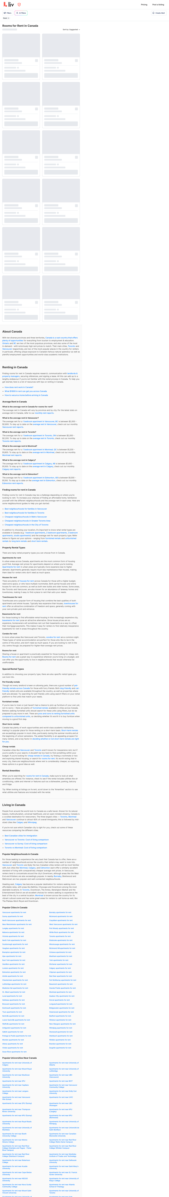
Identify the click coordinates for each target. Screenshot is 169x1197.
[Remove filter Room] (8, 18)
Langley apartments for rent (13, 640)
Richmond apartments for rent (60, 628)
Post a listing (158, 4)
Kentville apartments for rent (13, 728)
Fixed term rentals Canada (59, 1105)
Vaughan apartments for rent (13, 660)
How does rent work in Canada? (19, 99)
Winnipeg (32, 534)
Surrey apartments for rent (12, 628)
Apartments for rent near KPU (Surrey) (17, 828)
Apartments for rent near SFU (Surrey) (17, 815)
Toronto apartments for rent (60, 648)
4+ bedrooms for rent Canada (60, 1083)
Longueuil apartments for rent (60, 716)
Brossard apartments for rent (13, 716)
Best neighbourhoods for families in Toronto (24, 225)
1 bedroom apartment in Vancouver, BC (40, 133)
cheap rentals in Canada (39, 468)
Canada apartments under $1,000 (15, 1120)
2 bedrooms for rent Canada (60, 1075)
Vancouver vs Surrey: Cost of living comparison (26, 556)
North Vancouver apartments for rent (16, 632)
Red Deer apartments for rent (60, 688)
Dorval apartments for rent (59, 712)
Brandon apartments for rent (60, 756)
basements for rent (10, 332)
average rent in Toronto (43, 150)
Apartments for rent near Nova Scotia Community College (16, 898)
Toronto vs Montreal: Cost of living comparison (26, 560)
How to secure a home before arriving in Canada (26, 107)
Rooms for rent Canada (11, 1083)
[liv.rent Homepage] (9, 4)
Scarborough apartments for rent (15, 656)
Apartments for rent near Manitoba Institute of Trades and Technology (62, 867)
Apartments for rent (11, 279)
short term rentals (39, 253)
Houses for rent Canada (11, 1079)
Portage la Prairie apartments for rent (16, 748)
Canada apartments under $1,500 (15, 1124)
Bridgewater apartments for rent (61, 720)
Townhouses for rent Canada (13, 1075)
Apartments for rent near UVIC (61, 809)
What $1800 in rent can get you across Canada (26, 103)
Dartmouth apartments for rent (14, 720)
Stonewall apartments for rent (60, 744)
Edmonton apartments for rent (14, 684)
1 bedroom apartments (35, 245)
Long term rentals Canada (59, 1093)
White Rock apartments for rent (61, 644)
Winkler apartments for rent (60, 752)
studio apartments (22, 247)
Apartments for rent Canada (13, 1067)
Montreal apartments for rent (60, 704)
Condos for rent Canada (11, 1071)
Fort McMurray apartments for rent (62, 692)
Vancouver (7, 61)
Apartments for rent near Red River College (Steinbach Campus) (15, 867)
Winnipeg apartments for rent (60, 740)
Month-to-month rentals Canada (61, 1101)
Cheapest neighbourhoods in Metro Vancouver (26, 229)
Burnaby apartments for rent (60, 624)
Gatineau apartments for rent (13, 712)
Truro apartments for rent (12, 724)
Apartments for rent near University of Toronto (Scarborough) (64, 922)
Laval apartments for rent (12, 708)
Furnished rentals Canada (12, 1093)
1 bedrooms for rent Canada (60, 1071)
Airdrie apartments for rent (12, 688)
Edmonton (45, 580)
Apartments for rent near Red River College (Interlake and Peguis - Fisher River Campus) (16, 860)
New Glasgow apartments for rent (62, 736)
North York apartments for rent (14, 652)
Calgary (20, 534)
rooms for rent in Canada (37, 488)
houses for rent (27, 293)
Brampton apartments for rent (13, 664)
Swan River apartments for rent (14, 764)
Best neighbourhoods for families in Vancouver (26, 221)
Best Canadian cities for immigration (21, 548)
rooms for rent (48, 470)
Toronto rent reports (11, 153)
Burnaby (57, 588)
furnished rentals (53, 250)
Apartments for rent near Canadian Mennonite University (62, 847)
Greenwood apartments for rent (61, 724)
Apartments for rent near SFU (13, 793)
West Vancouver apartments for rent (63, 636)
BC (14, 55)
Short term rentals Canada (59, 1097)
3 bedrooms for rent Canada (60, 1079)
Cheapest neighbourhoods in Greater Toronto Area (27, 233)
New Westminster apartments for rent (17, 636)
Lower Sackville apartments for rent (16, 732)
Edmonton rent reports (12, 195)
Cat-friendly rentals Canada (13, 1109)
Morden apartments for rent (13, 752)
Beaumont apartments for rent (61, 696)
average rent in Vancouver (44, 136)
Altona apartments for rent (12, 756)
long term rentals (19, 253)
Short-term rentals (69, 442)
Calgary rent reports (11, 181)
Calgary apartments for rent (60, 680)
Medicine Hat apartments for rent (15, 700)
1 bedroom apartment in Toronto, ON (39, 147)
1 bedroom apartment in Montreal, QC (40, 161)
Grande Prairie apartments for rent (62, 700)
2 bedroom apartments (56, 245)
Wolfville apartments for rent (13, 736)
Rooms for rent (9, 369)
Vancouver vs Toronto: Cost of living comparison (27, 552)
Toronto (71, 58)
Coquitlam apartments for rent (61, 632)
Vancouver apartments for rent (14, 624)
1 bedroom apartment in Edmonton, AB (40, 190)
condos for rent (53, 349)
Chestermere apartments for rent (15, 692)
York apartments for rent (58, 672)
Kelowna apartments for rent (13, 644)
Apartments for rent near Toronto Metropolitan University (15, 928)
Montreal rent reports (12, 167)
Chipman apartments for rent (60, 684)
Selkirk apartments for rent (12, 744)
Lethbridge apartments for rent (14, 696)
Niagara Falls (69, 974)
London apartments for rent (13, 680)
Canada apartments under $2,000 (15, 1128)
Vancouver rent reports (12, 139)
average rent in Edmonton (43, 192)
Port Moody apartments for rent (61, 640)
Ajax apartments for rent (11, 668)
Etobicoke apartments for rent (60, 652)
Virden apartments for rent (12, 760)
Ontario (5, 55)
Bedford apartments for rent (60, 728)
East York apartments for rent (13, 672)
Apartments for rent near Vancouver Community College (63, 798)
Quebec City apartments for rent (61, 708)
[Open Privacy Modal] (19, 5)
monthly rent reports (44, 125)
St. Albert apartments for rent (13, 704)
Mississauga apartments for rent (62, 656)
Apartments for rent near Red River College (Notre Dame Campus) (62, 853)
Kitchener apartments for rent (60, 676)
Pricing (144, 4)
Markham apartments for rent (60, 668)
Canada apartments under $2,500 (15, 1132)
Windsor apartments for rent (60, 732)
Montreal (72, 529)
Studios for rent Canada (58, 1067)
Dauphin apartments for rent (60, 760)
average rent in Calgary (43, 178)
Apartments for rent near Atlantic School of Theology (62, 898)
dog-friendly (65, 400)
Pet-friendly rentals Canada (13, 1101)
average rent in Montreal (43, 164)
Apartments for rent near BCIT (61, 793)
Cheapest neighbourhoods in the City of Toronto (26, 237)
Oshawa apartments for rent (60, 664)
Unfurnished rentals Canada (13, 1097)
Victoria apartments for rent (13, 648)
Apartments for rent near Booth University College (14, 847)
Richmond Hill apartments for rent (62, 660)
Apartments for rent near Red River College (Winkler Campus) (62, 859)
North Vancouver (18, 991)
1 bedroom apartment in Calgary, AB (39, 176)
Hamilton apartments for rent (13, 676)
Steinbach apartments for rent (61, 748)
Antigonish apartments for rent (14, 740)
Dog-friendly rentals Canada (13, 1105)
